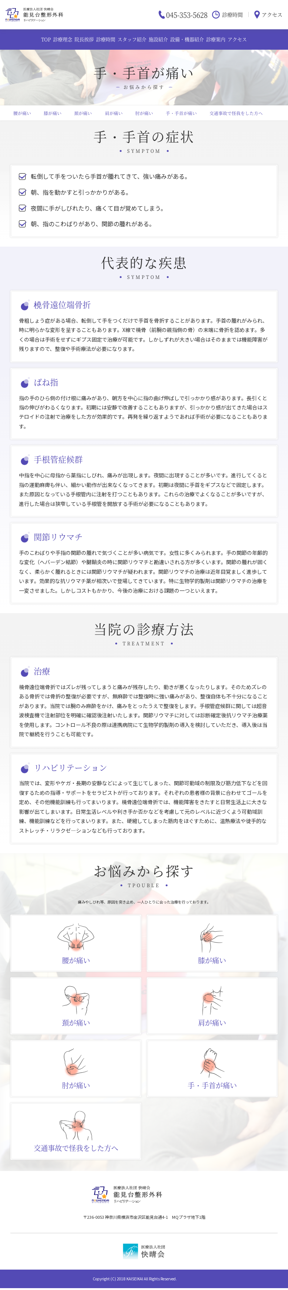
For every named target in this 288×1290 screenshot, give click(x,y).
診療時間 (105, 39)
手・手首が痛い (181, 113)
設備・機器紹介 (187, 39)
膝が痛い (53, 113)
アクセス (237, 39)
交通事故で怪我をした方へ (236, 113)
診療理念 (62, 39)
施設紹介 (158, 39)
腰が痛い (22, 113)
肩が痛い (114, 113)
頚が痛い (83, 113)
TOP (46, 39)
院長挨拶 (84, 39)
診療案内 (215, 39)
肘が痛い (144, 113)
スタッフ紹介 (131, 39)
